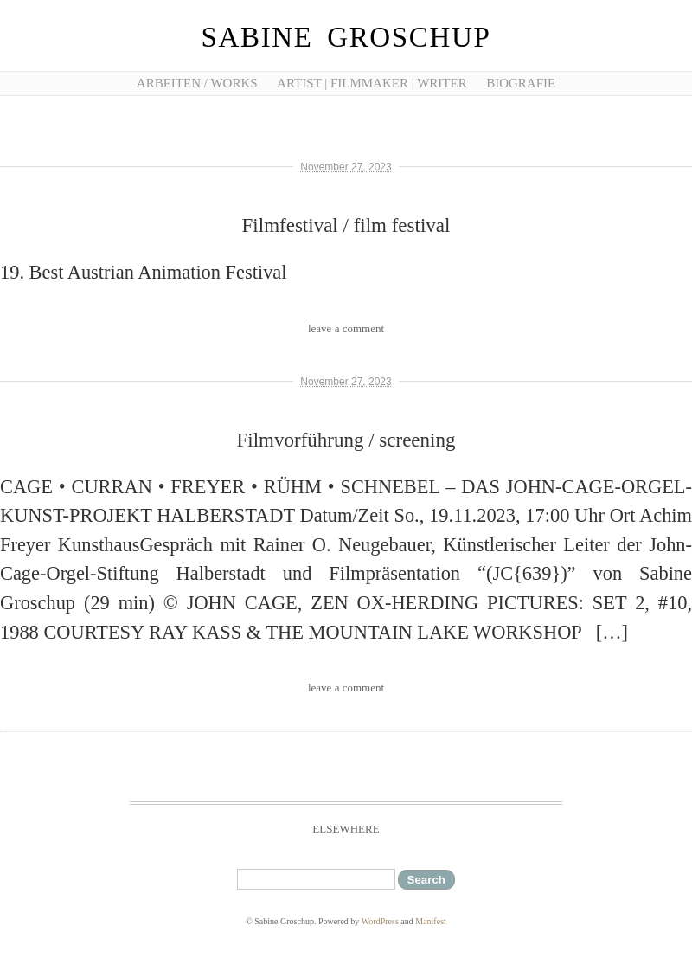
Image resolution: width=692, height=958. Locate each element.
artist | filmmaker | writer (372, 83)
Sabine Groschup (346, 37)
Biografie (520, 83)
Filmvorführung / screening (346, 440)
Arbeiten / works (197, 83)
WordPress (380, 921)
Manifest (430, 921)
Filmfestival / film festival (346, 225)
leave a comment (346, 328)
